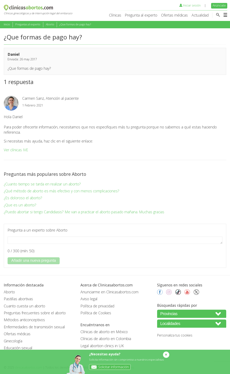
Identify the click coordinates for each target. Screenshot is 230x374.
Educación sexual (18, 347)
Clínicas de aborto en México (104, 331)
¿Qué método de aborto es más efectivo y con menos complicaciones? (61, 190)
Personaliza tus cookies (174, 335)
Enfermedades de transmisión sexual (34, 326)
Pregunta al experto (141, 15)
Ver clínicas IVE (16, 149)
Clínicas (115, 15)
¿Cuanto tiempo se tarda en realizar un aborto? (42, 183)
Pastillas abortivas (18, 298)
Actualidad (200, 15)
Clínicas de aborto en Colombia (105, 338)
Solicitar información (109, 367)
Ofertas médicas (174, 15)
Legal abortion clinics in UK (102, 345)
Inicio (7, 24)
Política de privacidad (97, 305)
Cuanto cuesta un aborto (24, 305)
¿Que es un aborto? (20, 204)
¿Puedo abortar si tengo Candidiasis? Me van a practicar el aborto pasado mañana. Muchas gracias (84, 211)
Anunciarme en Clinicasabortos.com (109, 291)
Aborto (50, 24)
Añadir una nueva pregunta (33, 260)
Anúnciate (219, 5)
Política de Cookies (95, 312)
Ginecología (13, 340)
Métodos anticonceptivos (24, 319)
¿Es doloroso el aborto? (23, 197)
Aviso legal (88, 298)
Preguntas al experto (27, 24)
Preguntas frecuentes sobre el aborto (35, 312)
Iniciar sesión (190, 5)
